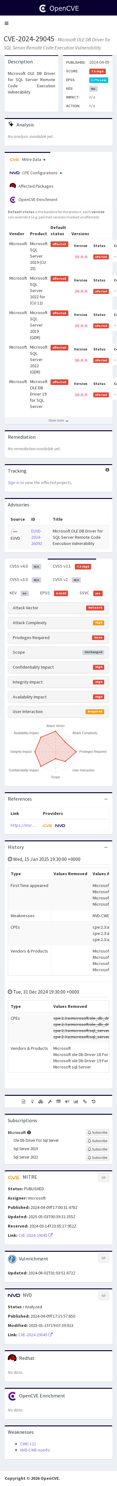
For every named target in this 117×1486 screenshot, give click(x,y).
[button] (6, 23)
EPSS (54, 593)
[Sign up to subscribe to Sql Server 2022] (97, 1157)
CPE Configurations (36, 173)
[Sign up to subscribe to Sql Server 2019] (97, 1149)
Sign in (13, 482)
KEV (19, 593)
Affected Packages (32, 186)
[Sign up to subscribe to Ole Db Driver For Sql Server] (97, 1140)
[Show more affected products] (58, 420)
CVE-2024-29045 (29, 38)
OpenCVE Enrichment (33, 200)
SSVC (91, 593)
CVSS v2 (67, 580)
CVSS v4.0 (25, 566)
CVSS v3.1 (72, 566)
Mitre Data (27, 159)
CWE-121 (28, 1444)
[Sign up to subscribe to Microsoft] (97, 1132)
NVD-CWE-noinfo (35, 1450)
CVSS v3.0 (25, 580)
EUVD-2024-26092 (36, 537)
